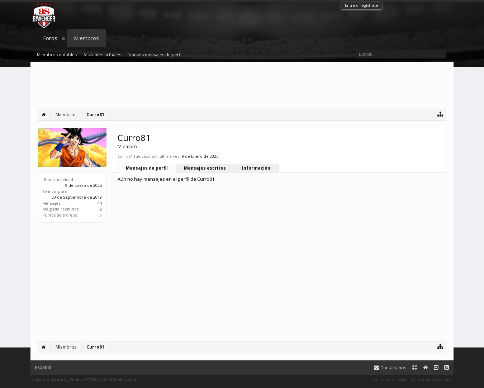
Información (256, 168)
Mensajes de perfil (147, 168)
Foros (50, 38)
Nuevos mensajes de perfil (155, 55)
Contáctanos (390, 368)
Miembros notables (57, 55)
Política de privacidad (431, 379)
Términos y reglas (390, 379)
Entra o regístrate (361, 5)
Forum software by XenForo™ (84, 379)
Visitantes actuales (102, 55)
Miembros (86, 38)
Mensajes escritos (205, 168)
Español (43, 367)
